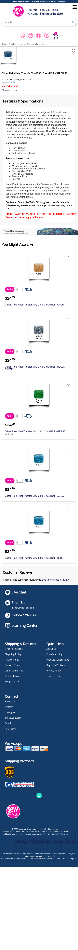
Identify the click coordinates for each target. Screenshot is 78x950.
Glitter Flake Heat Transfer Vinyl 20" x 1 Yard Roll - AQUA (34, 496)
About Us (51, 648)
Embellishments (15, 44)
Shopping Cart (13, 681)
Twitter (9, 706)
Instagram (10, 712)
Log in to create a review (55, 579)
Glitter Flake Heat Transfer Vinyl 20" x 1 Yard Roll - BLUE (34, 558)
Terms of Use (53, 676)
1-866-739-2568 (46, 10)
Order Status (12, 676)
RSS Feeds (10, 728)
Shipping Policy (13, 654)
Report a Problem (56, 665)
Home (4, 44)
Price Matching (54, 654)
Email (8, 723)
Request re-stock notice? (14, 90)
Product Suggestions (57, 659)
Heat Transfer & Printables (33, 44)
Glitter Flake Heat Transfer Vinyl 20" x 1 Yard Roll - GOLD (34, 304)
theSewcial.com (13, 717)
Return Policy (12, 659)
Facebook (10, 701)
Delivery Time (12, 665)
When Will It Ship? (14, 670)
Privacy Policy (53, 670)
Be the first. (27, 79)
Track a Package (14, 648)
